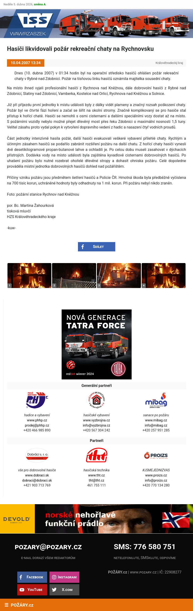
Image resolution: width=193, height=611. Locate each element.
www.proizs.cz (156, 475)
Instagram (67, 577)
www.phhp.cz (37, 420)
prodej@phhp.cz (37, 425)
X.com (67, 589)
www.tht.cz (96, 475)
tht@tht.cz (96, 481)
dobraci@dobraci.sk (37, 481)
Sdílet (98, 246)
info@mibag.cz (156, 425)
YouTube (35, 589)
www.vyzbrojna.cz (96, 420)
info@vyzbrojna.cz (96, 425)
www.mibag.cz (156, 420)
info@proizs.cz (156, 481)
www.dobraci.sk (37, 475)
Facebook (35, 577)
